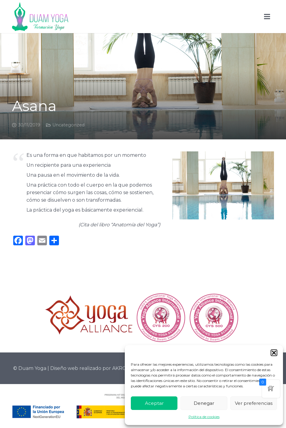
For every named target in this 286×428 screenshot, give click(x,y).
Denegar (204, 403)
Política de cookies (204, 416)
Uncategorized (68, 125)
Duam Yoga (32, 368)
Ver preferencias (253, 403)
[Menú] (267, 16)
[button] (274, 353)
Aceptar (154, 403)
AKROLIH (123, 368)
